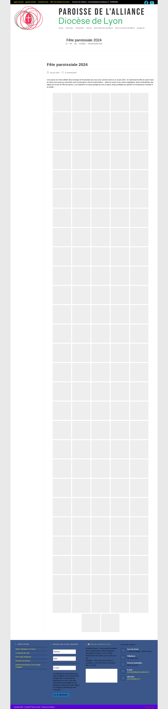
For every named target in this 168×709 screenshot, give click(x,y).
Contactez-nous (43, 2)
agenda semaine (30, 2)
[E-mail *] (64, 668)
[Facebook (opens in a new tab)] (146, 3)
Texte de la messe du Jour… (101, 644)
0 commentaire (71, 73)
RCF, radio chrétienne (23, 657)
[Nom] (64, 658)
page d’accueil (18, 2)
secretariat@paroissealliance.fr (138, 672)
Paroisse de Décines (23, 661)
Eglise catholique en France (25, 649)
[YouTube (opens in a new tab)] (151, 3)
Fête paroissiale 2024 (95, 44)
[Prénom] (64, 651)
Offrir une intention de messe (60, 2)
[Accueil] (66, 44)
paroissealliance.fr (133, 679)
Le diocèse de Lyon (22, 653)
